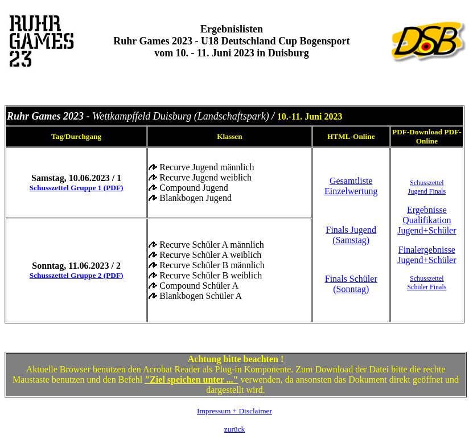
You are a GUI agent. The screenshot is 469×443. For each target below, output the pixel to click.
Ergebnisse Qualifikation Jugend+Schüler (426, 220)
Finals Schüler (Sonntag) (351, 284)
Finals (437, 287)
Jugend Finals (427, 191)
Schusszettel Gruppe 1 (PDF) (77, 187)
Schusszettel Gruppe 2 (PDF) (77, 275)
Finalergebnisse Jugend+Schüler (426, 255)
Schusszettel (426, 183)
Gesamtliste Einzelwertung (350, 186)
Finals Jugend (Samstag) (351, 235)
